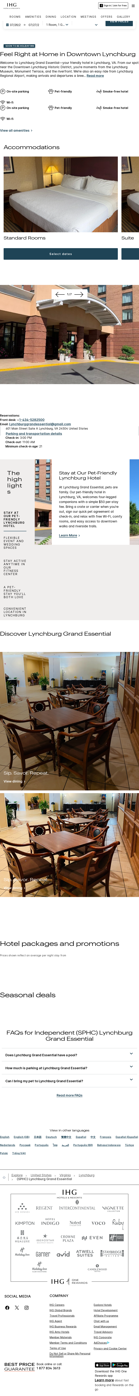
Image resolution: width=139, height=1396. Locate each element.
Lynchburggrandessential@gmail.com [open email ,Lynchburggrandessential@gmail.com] (40, 424)
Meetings (88, 16)
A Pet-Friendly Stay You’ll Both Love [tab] (15, 592)
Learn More (68, 535)
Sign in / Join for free (113, 5)
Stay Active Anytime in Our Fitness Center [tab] (15, 567)
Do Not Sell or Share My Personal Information (70, 1355)
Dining (51, 16)
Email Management (105, 1326)
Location (68, 16)
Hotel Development (106, 1310)
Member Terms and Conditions (68, 1342)
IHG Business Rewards (63, 1326)
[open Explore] (18, 1175)
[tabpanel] (87, 539)
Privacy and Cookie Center (110, 1348)
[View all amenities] (15, 131)
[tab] (15, 483)
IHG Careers (57, 1304)
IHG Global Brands (61, 1310)
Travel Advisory (103, 1331)
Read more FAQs (70, 1095)
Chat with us (101, 1321)
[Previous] (59, 384)
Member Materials (61, 1337)
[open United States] (41, 1175)
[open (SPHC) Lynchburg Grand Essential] (43, 1179)
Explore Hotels (103, 1304)
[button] (133, 5)
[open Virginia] (65, 1175)
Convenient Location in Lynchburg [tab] (15, 612)
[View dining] (14, 782)
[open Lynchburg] (87, 1175)
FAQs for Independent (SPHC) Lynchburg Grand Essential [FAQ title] (69, 1036)
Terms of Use (58, 1348)
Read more (95, 76)
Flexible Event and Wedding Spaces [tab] (14, 542)
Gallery (123, 16)
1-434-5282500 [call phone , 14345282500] (32, 420)
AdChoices (101, 1342)
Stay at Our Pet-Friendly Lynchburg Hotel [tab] (14, 519)
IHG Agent (56, 1321)
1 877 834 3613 (48, 1368)
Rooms (15, 16)
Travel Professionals (62, 1315)
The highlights (14, 483)
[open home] (5, 1177)
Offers (107, 16)
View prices (119, 21)
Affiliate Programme (106, 1315)
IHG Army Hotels (59, 1331)
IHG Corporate (103, 1337)
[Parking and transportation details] (34, 434)
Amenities (33, 16)
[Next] (79, 384)
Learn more (104, 1380)
